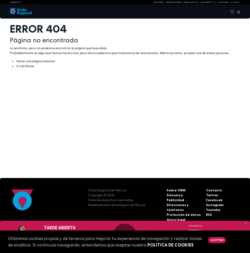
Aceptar (217, 240)
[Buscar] (237, 12)
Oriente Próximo (174, 2)
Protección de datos (184, 215)
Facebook (214, 200)
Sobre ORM (176, 190)
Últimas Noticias (191, 2)
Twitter (212, 195)
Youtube (213, 210)
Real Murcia (207, 2)
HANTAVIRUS (158, 2)
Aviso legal (176, 219)
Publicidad (175, 200)
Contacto (214, 190)
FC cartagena (221, 2)
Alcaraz (235, 2)
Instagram (215, 205)
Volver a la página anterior (35, 61)
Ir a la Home (25, 66)
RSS (209, 215)
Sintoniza (175, 195)
